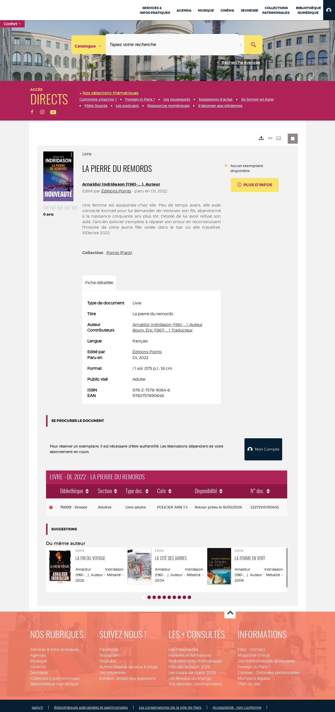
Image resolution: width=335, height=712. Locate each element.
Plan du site (249, 680)
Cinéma (38, 663)
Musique (38, 657)
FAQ (242, 646)
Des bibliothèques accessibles (266, 657)
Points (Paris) (119, 252)
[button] (329, 10)
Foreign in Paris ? (254, 663)
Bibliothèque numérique (54, 680)
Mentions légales (254, 675)
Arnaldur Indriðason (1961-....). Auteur (121, 184)
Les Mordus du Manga (190, 675)
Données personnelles (278, 669)
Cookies (245, 669)
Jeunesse (39, 669)
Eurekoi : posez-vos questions (127, 675)
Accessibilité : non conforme (237, 704)
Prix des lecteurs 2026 (190, 663)
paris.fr (37, 704)
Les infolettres (112, 669)
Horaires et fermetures (190, 651)
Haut (230, 609)
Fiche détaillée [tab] (99, 282)
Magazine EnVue (254, 651)
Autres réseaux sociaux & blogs (128, 663)
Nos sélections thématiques (195, 657)
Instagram (109, 651)
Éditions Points (116, 191)
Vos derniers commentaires (195, 680)
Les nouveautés (183, 646)
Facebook (108, 646)
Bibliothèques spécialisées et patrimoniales (91, 704)
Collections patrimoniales (54, 675)
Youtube (107, 657)
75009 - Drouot (73, 503)
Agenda (38, 651)
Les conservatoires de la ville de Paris (170, 704)
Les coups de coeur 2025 (192, 669)
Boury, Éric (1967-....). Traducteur (163, 330)
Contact (257, 646)
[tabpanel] (151, 349)
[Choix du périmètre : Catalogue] (88, 44)
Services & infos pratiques (54, 646)
